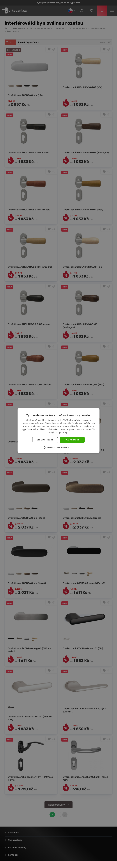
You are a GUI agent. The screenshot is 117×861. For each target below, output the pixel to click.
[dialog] (58, 430)
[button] (58, 447)
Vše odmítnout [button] (45, 439)
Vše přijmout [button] (72, 439)
